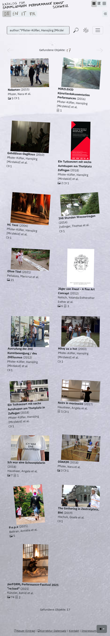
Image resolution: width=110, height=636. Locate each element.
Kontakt (74, 631)
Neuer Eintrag (24, 631)
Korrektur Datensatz (51, 631)
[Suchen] (38, 30)
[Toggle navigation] (97, 30)
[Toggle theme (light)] (102, 629)
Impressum (88, 631)
